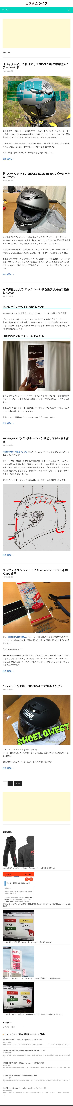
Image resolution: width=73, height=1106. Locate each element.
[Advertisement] (36, 33)
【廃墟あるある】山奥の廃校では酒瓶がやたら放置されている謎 (24, 1050)
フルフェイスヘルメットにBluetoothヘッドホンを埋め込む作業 (35, 571)
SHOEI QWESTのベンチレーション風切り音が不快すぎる (36, 440)
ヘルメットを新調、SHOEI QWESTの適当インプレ (33, 686)
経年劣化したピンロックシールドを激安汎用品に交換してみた (36, 291)
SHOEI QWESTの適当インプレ (15, 452)
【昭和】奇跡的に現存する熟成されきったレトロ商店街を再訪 (23, 1063)
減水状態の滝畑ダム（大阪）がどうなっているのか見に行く (22, 1040)
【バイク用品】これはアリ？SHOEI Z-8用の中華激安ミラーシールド (36, 65)
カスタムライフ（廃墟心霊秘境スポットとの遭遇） (25, 1034)
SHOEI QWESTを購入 (17, 637)
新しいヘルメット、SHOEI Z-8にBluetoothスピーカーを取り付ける (36, 175)
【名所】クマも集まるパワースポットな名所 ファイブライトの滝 (24, 1088)
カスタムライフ (37, 3)
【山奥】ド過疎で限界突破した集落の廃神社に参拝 (20, 1076)
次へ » (18, 783)
